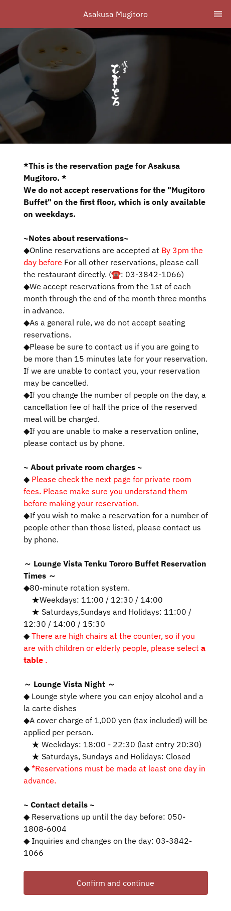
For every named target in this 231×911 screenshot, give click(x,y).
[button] (116, 883)
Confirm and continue (115, 883)
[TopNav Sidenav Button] (218, 14)
